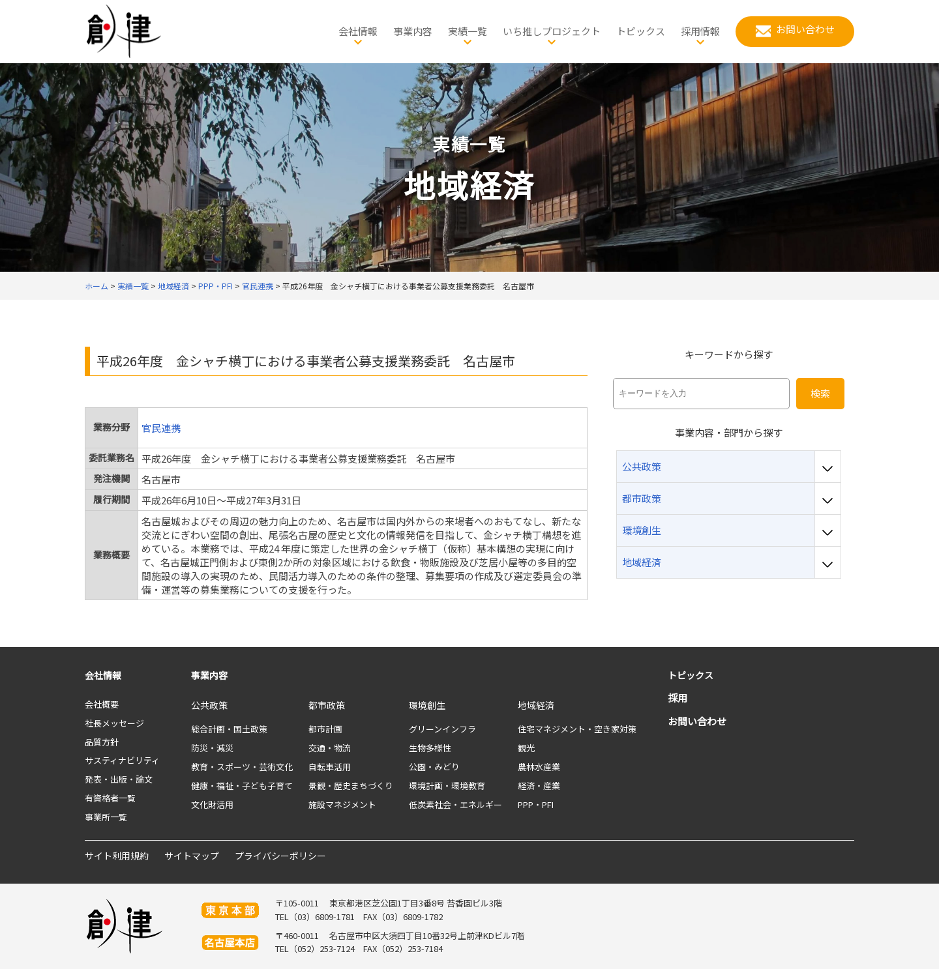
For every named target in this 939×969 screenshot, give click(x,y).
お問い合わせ (697, 721)
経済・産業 (539, 785)
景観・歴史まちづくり (350, 785)
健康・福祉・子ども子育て (242, 785)
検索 (820, 393)
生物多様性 (430, 748)
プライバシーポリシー (280, 855)
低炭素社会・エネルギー (455, 804)
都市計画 (325, 729)
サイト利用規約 (117, 855)
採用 (677, 697)
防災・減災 (212, 748)
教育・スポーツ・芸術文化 (242, 766)
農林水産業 (539, 766)
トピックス (690, 675)
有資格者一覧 (110, 798)
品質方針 (102, 742)
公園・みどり (434, 766)
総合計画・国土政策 (229, 729)
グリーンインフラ (442, 729)
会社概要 (102, 704)
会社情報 (103, 675)
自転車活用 (329, 766)
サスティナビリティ (122, 760)
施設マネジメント (342, 804)
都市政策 (326, 705)
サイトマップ (191, 855)
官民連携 (161, 428)
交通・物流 (329, 748)
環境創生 (427, 705)
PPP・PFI (536, 804)
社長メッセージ (114, 723)
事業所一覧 (106, 817)
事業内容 (209, 675)
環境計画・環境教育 (447, 785)
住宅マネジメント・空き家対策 (577, 729)
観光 (526, 748)
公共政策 (209, 705)
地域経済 (536, 705)
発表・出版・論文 (119, 779)
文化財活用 (212, 804)
